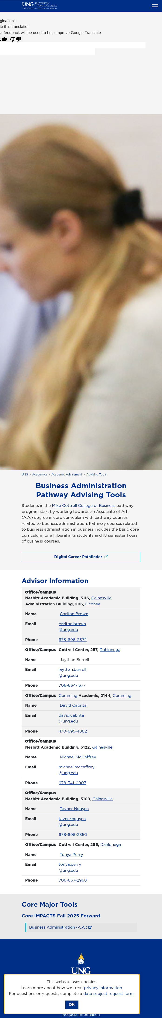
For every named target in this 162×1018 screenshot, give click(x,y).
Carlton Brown (74, 614)
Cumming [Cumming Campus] (68, 695)
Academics (39, 474)
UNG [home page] (25, 474)
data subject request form (108, 993)
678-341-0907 (72, 783)
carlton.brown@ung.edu (72, 627)
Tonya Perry (71, 854)
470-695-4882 (73, 731)
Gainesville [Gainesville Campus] (101, 598)
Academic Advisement (66, 474)
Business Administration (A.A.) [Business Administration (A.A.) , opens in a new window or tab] (58, 927)
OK (72, 1004)
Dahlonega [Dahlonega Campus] (110, 649)
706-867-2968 (73, 880)
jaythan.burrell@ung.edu (72, 672)
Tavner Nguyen (74, 808)
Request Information (81, 1014)
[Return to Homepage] (81, 970)
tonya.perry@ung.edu (70, 867)
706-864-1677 (72, 685)
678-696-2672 (73, 639)
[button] (155, 6)
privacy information (103, 988)
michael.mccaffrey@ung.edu (76, 770)
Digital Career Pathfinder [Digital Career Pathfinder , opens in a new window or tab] (81, 556)
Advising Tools (96, 474)
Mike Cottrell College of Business (83, 505)
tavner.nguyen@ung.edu (72, 822)
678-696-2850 (73, 834)
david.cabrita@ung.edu (71, 718)
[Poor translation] (16, 39)
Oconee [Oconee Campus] (92, 604)
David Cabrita (73, 705)
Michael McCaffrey (78, 757)
